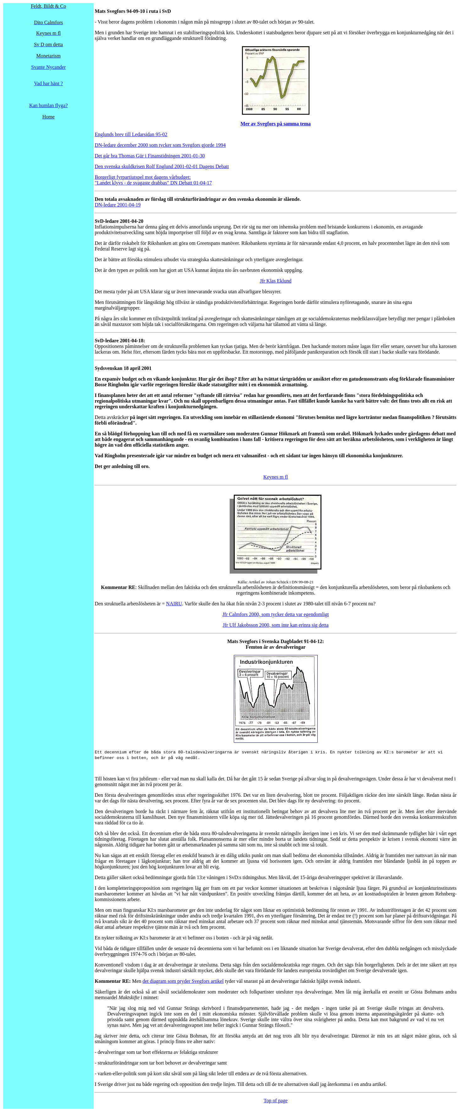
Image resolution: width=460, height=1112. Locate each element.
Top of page (276, 1100)
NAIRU (174, 603)
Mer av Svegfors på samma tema (276, 123)
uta (154, 11)
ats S (237, 641)
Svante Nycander (48, 67)
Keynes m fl (275, 477)
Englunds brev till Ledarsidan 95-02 (131, 134)
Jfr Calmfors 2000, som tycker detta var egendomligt (275, 614)
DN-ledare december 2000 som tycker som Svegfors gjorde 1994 (160, 145)
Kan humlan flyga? (48, 105)
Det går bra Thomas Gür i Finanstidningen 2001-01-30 (150, 155)
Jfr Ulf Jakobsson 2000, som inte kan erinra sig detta (276, 625)
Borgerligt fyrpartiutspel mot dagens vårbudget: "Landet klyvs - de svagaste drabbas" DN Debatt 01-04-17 (153, 179)
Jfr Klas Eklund (275, 281)
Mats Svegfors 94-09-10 (120, 11)
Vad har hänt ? (48, 83)
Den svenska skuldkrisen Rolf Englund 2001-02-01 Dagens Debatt (162, 166)
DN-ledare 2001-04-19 (117, 204)
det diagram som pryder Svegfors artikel (183, 981)
